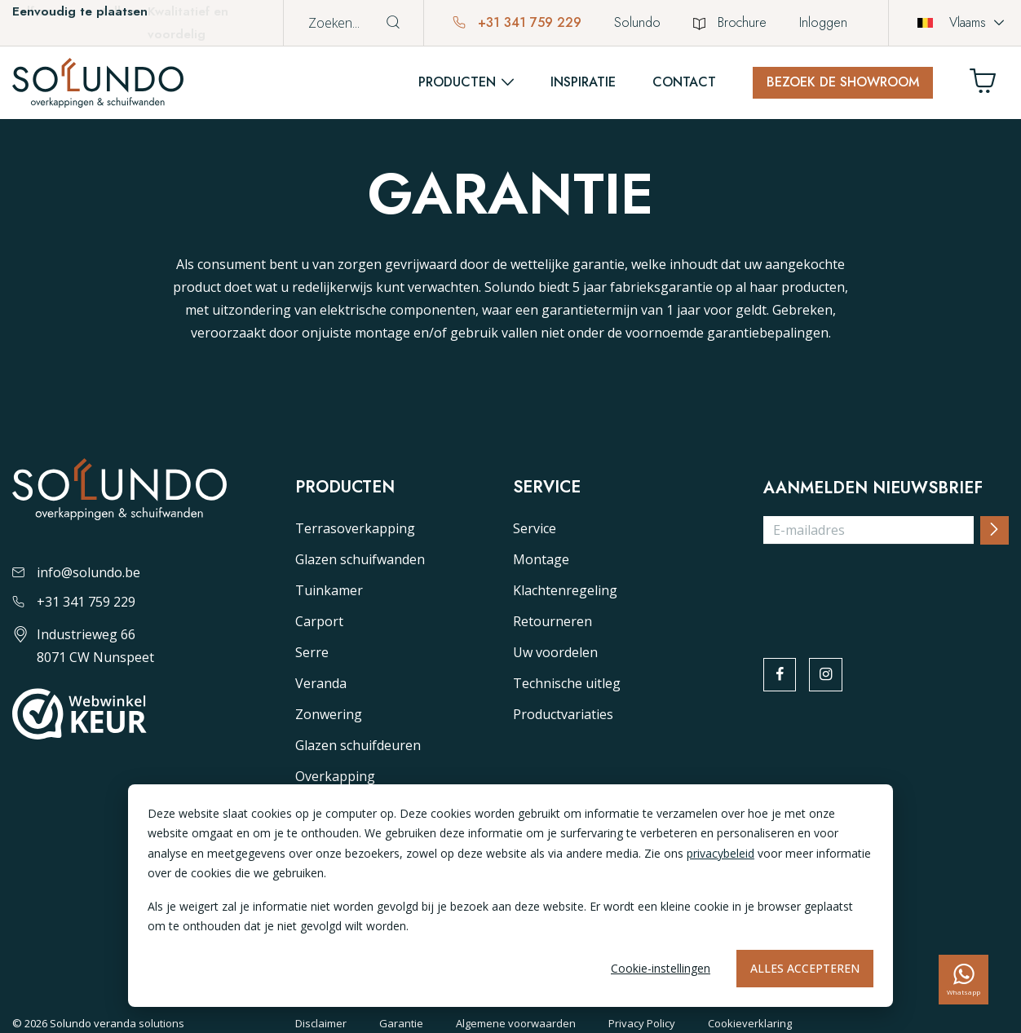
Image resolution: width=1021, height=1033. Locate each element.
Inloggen (823, 22)
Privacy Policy (641, 1023)
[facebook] (780, 675)
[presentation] (887, 589)
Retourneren (552, 621)
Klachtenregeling (565, 590)
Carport (319, 621)
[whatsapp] (963, 979)
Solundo (637, 22)
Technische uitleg (567, 683)
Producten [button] (457, 82)
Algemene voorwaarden (516, 1023)
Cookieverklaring (750, 1023)
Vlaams (951, 22)
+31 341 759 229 (517, 22)
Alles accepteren (805, 968)
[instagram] (828, 675)
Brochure (730, 22)
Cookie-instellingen (660, 968)
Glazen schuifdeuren (358, 745)
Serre (312, 652)
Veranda (321, 683)
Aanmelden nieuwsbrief (873, 488)
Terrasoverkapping (355, 528)
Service (534, 528)
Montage (541, 559)
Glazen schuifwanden (360, 559)
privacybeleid (720, 853)
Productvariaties (563, 714)
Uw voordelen (555, 652)
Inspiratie (583, 82)
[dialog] (510, 895)
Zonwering (328, 714)
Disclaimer (321, 1023)
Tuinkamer (329, 590)
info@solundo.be (76, 572)
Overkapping (335, 776)
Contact (684, 82)
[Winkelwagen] (989, 85)
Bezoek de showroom (843, 82)
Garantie (401, 1023)
